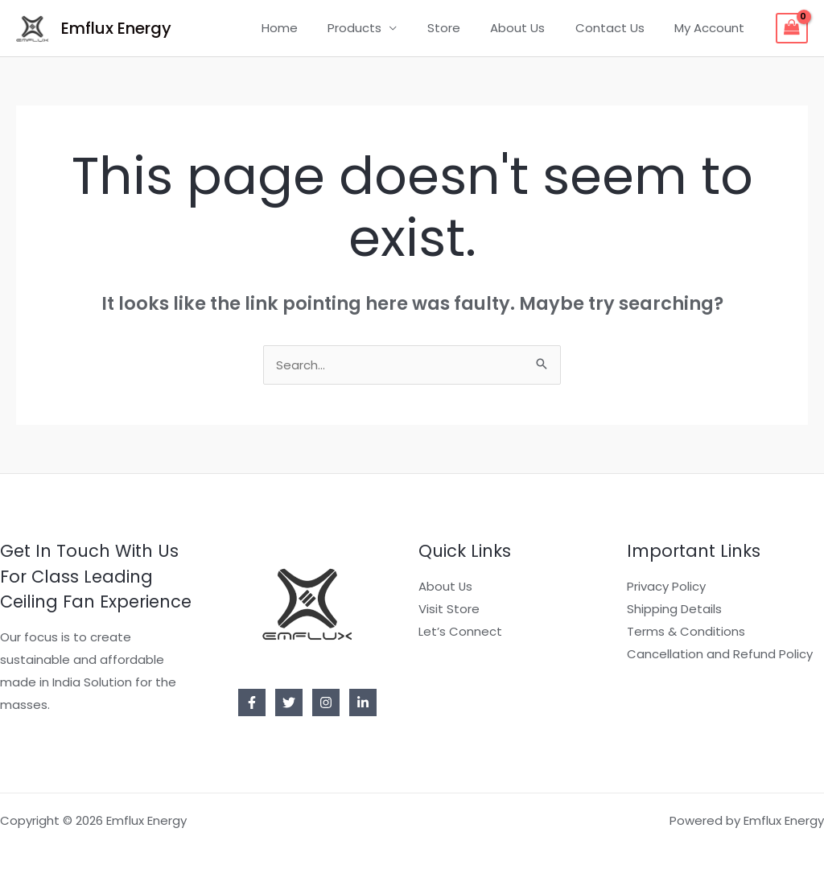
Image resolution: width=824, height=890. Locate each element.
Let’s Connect (460, 631)
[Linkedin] (363, 702)
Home (313, 27)
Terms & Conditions (686, 631)
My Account (713, 27)
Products (382, 27)
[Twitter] (289, 702)
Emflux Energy (116, 28)
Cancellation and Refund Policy (720, 653)
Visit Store (449, 608)
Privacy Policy (666, 586)
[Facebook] (252, 702)
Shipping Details (674, 608)
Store (464, 27)
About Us (532, 27)
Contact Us (618, 27)
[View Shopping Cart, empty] (792, 28)
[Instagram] (326, 702)
